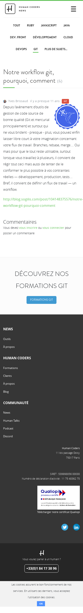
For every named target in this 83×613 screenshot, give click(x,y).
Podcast (8, 428)
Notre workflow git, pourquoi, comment (29, 76)
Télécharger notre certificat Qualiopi (58, 512)
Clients (7, 376)
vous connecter (53, 228)
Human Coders (71, 448)
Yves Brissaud (18, 101)
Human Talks (11, 420)
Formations (10, 368)
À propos (9, 347)
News (6, 412)
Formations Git (41, 300)
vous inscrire (28, 228)
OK (41, 603)
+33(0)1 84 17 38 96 (41, 568)
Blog (6, 392)
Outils (7, 339)
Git (65, 101)
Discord (8, 436)
